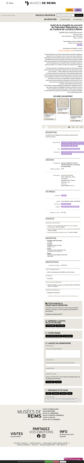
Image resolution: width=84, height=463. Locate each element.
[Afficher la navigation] (7, 3)
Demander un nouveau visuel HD (53, 314)
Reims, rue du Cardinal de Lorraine (70, 149)
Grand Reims (24, 443)
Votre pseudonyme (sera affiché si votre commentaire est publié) (59, 363)
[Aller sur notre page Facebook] (38, 436)
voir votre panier (77, 19)
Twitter (48, 393)
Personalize (63, 461)
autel (63, 144)
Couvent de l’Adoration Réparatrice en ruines (76, 117)
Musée (78, 10)
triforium (69, 146)
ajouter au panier (65, 19)
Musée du (53, 415)
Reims (65, 184)
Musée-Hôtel (51, 419)
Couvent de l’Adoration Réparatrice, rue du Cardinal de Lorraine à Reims (63, 109)
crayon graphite (66, 204)
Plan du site (34, 445)
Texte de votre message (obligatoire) (53, 349)
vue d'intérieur (77, 142)
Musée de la (50, 413)
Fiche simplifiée (50, 326)
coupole (69, 144)
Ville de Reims (17, 443)
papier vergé (65, 206)
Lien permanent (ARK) (50, 397)
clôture (75, 144)
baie (63, 146)
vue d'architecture (66, 142)
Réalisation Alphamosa (35, 443)
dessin (79, 45)
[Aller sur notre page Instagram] (43, 436)
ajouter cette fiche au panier (54, 336)
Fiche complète (60, 326)
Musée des (70, 10)
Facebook (55, 393)
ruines (75, 146)
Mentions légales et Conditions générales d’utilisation (55, 443)
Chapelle (49, 417)
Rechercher (79, 15)
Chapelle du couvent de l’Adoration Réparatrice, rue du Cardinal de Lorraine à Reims (49, 115)
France (68, 182)
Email (69, 393)
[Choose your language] (62, 445)
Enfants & (15, 436)
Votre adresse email (49, 368)
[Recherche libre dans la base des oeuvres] (66, 15)
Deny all (56, 461)
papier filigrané (74, 206)
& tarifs (67, 434)
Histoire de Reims (66, 154)
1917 (73, 185)
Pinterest (63, 393)
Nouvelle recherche (45, 15)
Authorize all (48, 461)
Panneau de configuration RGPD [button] (47, 445)
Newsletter (63, 436)
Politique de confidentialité (23, 445)
